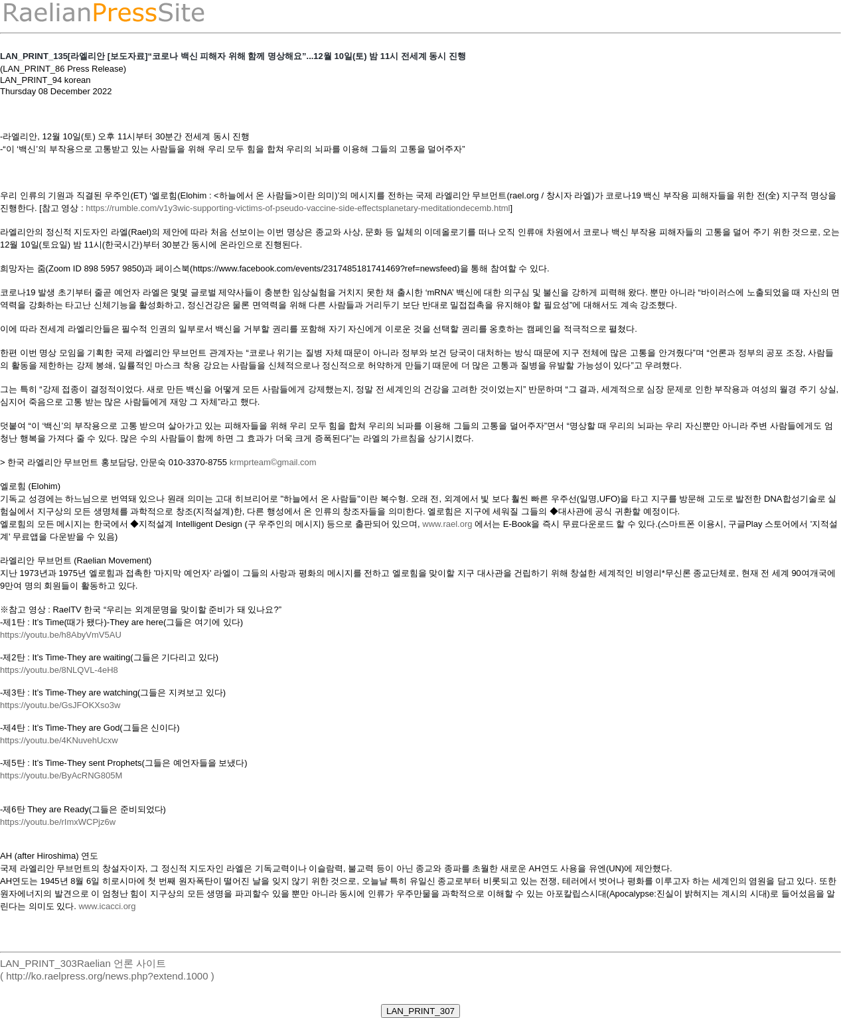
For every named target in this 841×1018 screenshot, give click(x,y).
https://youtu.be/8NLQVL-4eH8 (59, 670)
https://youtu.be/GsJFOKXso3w (60, 705)
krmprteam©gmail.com (273, 462)
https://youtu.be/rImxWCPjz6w (57, 822)
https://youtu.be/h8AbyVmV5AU (60, 635)
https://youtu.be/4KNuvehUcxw (59, 740)
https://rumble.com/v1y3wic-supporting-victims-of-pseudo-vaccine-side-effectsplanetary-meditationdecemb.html (298, 208)
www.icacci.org (106, 906)
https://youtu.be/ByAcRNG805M (61, 775)
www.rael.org (447, 524)
